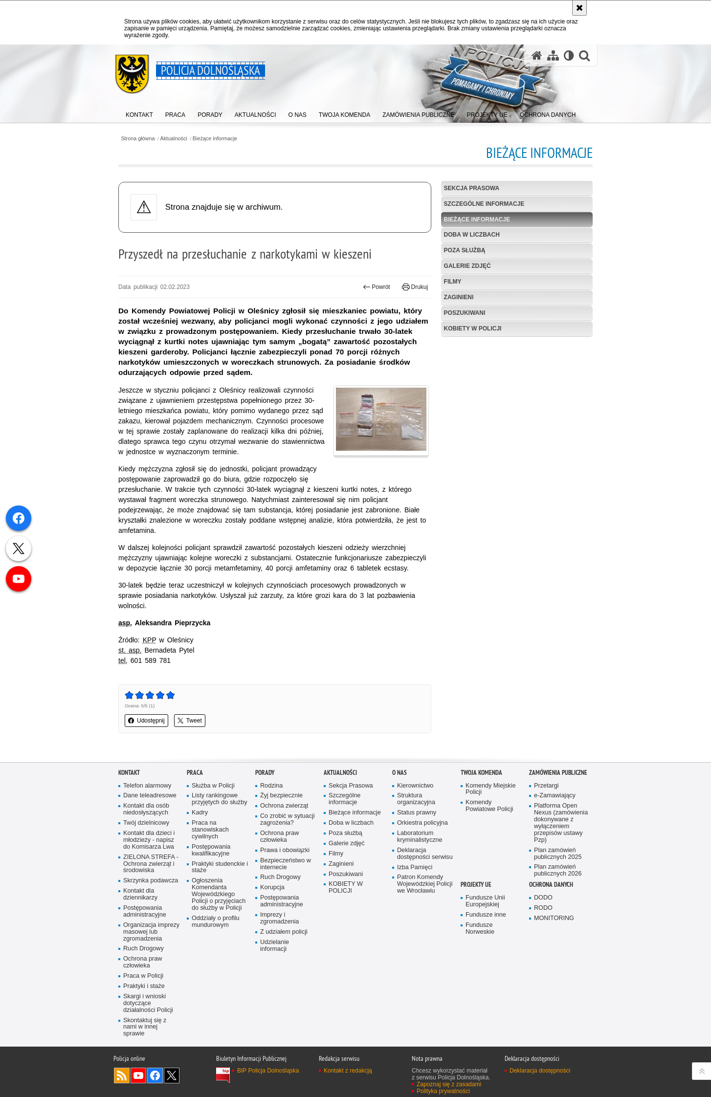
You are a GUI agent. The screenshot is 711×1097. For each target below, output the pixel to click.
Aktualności (173, 138)
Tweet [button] (190, 720)
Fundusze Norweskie (480, 928)
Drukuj (415, 287)
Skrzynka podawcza (150, 881)
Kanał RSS (122, 1075)
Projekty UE (476, 884)
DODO (543, 898)
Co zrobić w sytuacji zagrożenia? (287, 819)
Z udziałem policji (284, 932)
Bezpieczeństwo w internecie (285, 864)
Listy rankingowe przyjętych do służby (219, 799)
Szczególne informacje (484, 203)
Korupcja (272, 887)
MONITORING (554, 918)
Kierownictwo (415, 786)
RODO (543, 908)
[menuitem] (139, 112)
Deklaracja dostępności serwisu (425, 853)
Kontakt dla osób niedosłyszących (146, 809)
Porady (264, 772)
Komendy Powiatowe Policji (489, 805)
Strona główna (138, 138)
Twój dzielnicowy (146, 823)
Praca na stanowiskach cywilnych (210, 830)
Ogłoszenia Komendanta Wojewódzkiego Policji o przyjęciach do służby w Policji (218, 894)
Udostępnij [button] (146, 720)
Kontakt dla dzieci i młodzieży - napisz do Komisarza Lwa (149, 840)
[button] (584, 55)
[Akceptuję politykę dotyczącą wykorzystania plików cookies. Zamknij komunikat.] (579, 8)
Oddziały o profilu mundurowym (216, 921)
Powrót (376, 287)
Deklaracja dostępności (540, 1070)
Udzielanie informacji (274, 945)
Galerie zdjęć (467, 266)
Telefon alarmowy (147, 786)
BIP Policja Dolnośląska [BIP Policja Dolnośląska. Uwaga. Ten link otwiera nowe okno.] (268, 1070)
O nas (399, 772)
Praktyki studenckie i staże (220, 867)
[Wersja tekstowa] (569, 55)
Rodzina (271, 786)
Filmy (453, 281)
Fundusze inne (486, 915)
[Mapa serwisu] (553, 55)
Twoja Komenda (481, 772)
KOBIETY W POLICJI (473, 328)
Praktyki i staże (144, 986)
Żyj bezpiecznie (281, 795)
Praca (195, 772)
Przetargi (546, 786)
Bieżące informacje (215, 138)
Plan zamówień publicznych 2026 (558, 870)
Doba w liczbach (472, 234)
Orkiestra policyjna (422, 823)
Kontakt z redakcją (348, 1070)
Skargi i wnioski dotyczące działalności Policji (148, 1003)
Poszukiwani (465, 312)
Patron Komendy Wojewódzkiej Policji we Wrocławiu (424, 884)
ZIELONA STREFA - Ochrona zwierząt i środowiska (150, 864)
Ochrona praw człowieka (142, 962)
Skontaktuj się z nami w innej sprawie (144, 1027)
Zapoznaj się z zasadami (449, 1084)
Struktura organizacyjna (416, 799)
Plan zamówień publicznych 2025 (558, 853)
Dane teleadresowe (150, 795)
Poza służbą (465, 250)
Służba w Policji (213, 786)
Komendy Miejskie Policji (490, 789)
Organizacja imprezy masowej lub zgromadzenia (151, 932)
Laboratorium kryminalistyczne (420, 836)
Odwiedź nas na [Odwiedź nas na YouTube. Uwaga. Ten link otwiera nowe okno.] (138, 1075)
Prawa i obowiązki (285, 850)
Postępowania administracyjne (144, 911)
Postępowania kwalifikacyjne (211, 850)
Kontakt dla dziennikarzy (140, 894)
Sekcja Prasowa (472, 188)
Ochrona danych (551, 884)
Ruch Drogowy (143, 948)
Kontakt (129, 772)
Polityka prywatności (443, 1091)
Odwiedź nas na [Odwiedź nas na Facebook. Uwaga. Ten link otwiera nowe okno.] (155, 1075)
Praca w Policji (143, 976)
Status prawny (416, 813)
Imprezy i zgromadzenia (279, 918)
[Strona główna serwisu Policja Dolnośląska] (537, 55)
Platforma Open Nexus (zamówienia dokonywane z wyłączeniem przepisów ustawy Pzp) (561, 823)
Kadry (200, 813)
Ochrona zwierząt (284, 806)
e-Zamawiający (555, 795)
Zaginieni (459, 297)
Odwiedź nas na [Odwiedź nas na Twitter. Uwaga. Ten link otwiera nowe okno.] (171, 1075)
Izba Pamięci (414, 867)
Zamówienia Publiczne (558, 772)
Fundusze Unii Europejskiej (485, 901)
